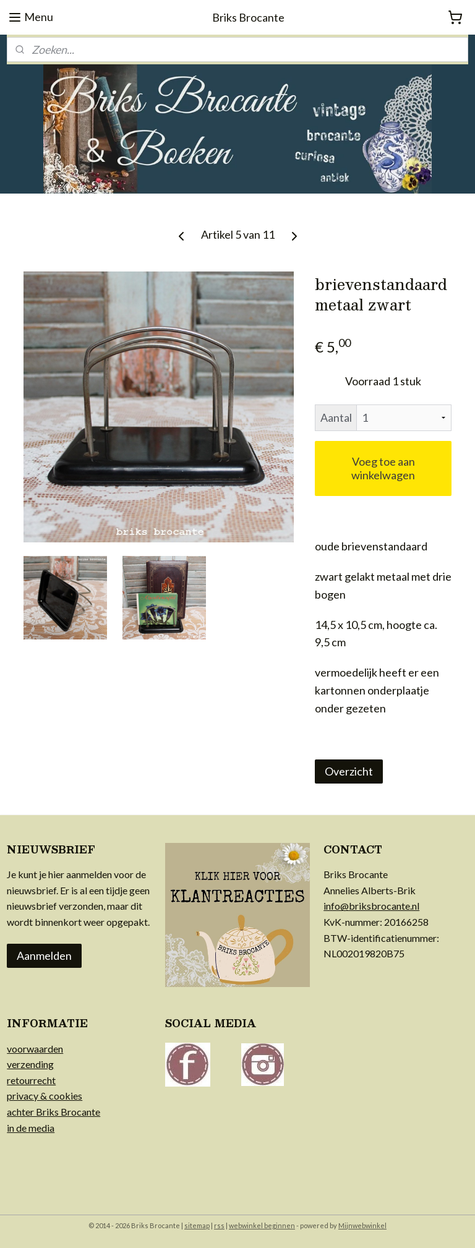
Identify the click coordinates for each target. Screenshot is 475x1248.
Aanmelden (44, 955)
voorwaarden (35, 1048)
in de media (30, 1128)
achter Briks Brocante (53, 1112)
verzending (30, 1064)
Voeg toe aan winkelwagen (383, 468)
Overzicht (349, 772)
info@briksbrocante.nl (371, 906)
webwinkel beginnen (262, 1225)
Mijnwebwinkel (362, 1225)
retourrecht (31, 1080)
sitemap (197, 1225)
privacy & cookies (44, 1095)
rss (219, 1225)
